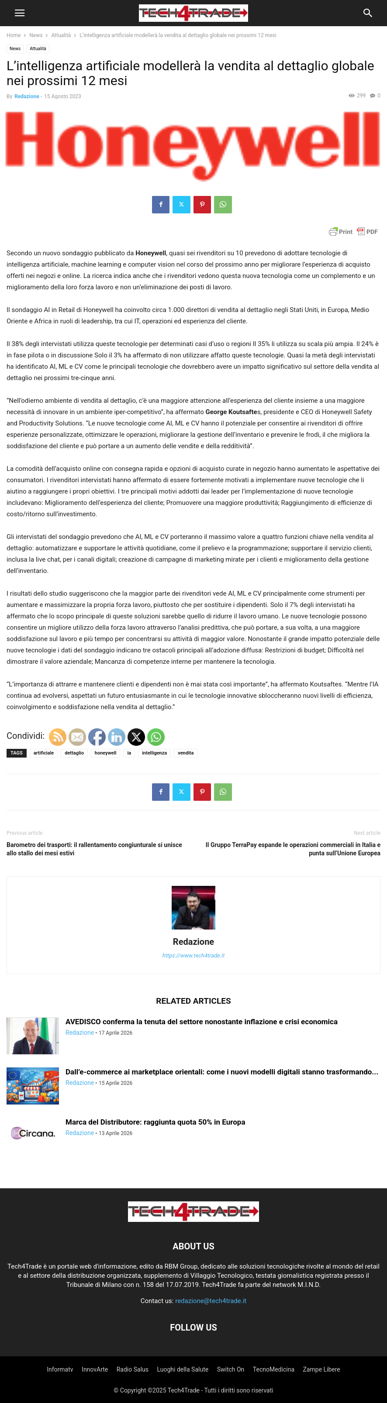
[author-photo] (193, 929)
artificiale (44, 753)
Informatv (60, 1369)
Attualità (61, 35)
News (35, 35)
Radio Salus (133, 1369)
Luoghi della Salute (182, 1369)
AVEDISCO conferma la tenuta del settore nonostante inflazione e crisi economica (202, 1021)
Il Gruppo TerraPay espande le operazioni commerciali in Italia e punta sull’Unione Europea (293, 849)
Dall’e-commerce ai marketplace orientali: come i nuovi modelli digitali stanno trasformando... (222, 1071)
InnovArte (95, 1369)
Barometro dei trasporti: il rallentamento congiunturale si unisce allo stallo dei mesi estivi (94, 849)
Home (14, 35)
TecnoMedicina (273, 1369)
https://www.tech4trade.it (193, 955)
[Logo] (193, 1220)
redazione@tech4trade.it (210, 1301)
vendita (186, 753)
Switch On (231, 1369)
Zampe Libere (321, 1369)
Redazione (26, 96)
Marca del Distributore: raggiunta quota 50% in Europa (155, 1122)
